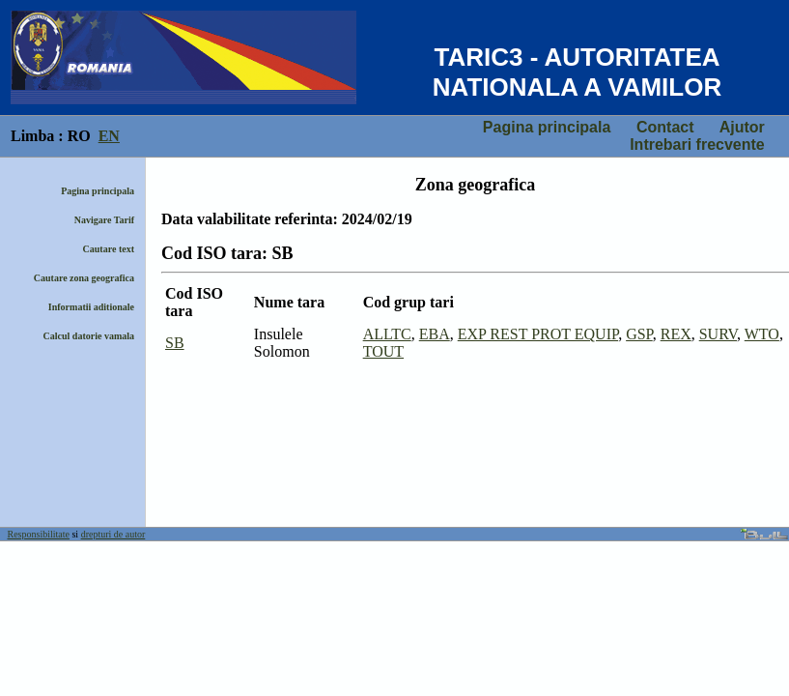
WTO (762, 334)
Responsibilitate (39, 534)
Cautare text (108, 249)
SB (174, 342)
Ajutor (742, 127)
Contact (665, 127)
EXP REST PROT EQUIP (538, 334)
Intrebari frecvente (697, 144)
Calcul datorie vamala (88, 336)
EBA (434, 334)
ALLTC (387, 334)
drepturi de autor (113, 534)
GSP (639, 334)
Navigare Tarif (104, 220)
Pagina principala (546, 127)
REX (676, 334)
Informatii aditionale (91, 307)
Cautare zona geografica (84, 278)
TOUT (383, 351)
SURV (718, 334)
